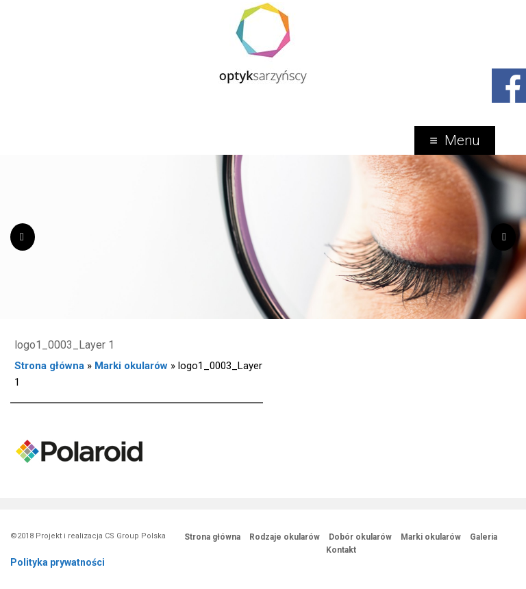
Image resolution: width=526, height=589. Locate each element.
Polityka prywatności (57, 562)
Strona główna (49, 366)
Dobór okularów (360, 537)
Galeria (483, 537)
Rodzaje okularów (284, 537)
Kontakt (341, 550)
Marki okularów (131, 366)
